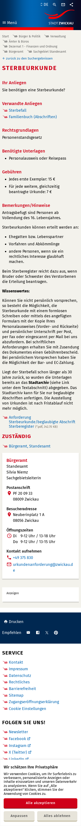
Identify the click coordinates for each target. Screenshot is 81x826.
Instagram (17, 745)
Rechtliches (19, 682)
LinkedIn (16, 759)
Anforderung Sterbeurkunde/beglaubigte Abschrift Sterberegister (42, 422)
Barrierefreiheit (22, 688)
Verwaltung (58, 36)
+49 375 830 (23, 557)
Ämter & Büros (19, 41)
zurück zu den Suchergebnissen (29, 58)
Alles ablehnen (57, 816)
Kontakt (16, 662)
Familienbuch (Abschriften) (33, 117)
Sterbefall (17, 110)
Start (5, 36)
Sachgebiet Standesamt (49, 51)
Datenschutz (20, 675)
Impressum (18, 669)
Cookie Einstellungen (27, 709)
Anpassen (19, 816)
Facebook (17, 738)
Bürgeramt (16, 51)
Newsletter (18, 732)
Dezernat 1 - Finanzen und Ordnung (33, 46)
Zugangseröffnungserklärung (34, 701)
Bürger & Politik (29, 36)
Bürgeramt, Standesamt (30, 446)
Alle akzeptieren (40, 803)
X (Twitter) (18, 752)
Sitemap (16, 695)
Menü (9, 23)
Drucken (14, 621)
